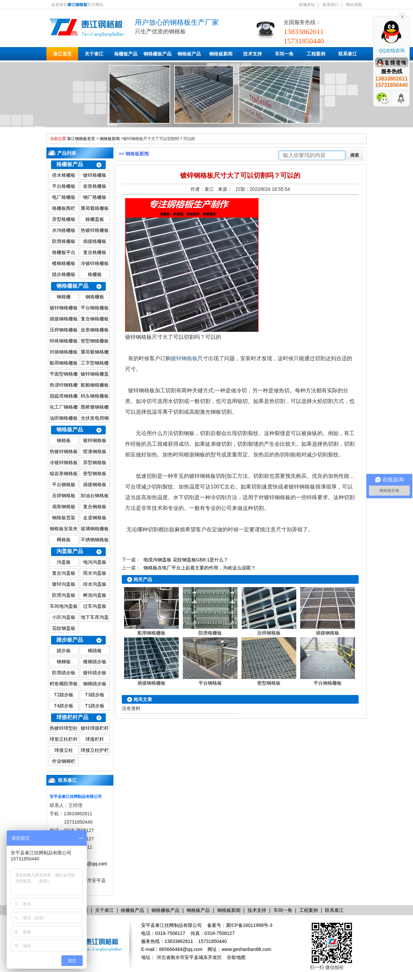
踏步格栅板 (63, 274)
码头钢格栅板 (95, 396)
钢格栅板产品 (157, 53)
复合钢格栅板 (95, 318)
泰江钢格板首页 (81, 138)
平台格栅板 (63, 186)
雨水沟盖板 (94, 573)
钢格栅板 (94, 296)
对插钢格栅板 (64, 352)
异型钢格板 (94, 462)
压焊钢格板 (63, 495)
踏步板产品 (69, 640)
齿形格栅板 (94, 186)
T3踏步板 (94, 694)
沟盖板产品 (69, 551)
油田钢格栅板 (64, 418)
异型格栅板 (63, 219)
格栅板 (95, 274)
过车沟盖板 (94, 606)
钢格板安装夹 (64, 528)
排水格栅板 (63, 175)
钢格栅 (64, 296)
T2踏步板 (63, 694)
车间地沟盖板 (64, 606)
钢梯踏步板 (94, 683)
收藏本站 (307, 4)
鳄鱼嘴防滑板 (64, 683)
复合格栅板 (94, 252)
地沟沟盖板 (94, 562)
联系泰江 (347, 53)
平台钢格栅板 (95, 307)
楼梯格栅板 (63, 263)
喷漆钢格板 (94, 451)
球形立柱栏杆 (64, 739)
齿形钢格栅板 (95, 329)
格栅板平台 (63, 252)
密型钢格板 (94, 473)
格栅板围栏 (63, 208)
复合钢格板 (94, 506)
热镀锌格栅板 (95, 230)
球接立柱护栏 (95, 750)
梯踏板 (95, 650)
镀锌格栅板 (94, 175)
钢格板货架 (63, 517)
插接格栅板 (94, 241)
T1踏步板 (94, 705)
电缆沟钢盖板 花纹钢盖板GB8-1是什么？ (185, 559)
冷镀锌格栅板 (95, 263)
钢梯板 (64, 661)
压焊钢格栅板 (64, 329)
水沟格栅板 (63, 230)
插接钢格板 (94, 484)
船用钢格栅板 (64, 363)
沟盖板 (64, 562)
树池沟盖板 (94, 595)
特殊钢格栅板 (64, 340)
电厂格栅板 (63, 197)
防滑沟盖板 (63, 595)
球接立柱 (63, 750)
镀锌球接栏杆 (95, 728)
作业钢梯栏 (63, 761)
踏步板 (64, 650)
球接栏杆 (94, 739)
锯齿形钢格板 (64, 473)
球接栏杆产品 (72, 717)
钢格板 (64, 440)
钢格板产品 (189, 53)
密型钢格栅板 (95, 340)
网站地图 (354, 4)
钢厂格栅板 (94, 197)
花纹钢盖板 (63, 628)
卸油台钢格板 (95, 495)
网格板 (64, 539)
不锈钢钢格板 (95, 539)
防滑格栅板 (63, 241)
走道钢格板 (94, 517)
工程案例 (316, 53)
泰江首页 (62, 53)
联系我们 (331, 4)
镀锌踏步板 (94, 672)
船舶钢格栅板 (95, 385)
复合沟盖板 (63, 573)
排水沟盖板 (94, 584)
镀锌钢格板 (94, 440)
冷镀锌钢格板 (64, 462)
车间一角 (284, 53)
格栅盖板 (94, 219)
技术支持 (252, 53)
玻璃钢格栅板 (95, 528)
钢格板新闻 (221, 53)
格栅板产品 (125, 53)
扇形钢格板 (63, 506)
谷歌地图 (236, 957)
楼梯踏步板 (94, 661)
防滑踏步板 (63, 672)
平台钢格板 (63, 484)
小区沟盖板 (63, 617)
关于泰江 (94, 53)
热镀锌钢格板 (64, 451)
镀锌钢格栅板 (64, 307)
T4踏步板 (63, 705)
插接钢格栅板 (64, 318)
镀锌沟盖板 (63, 584)
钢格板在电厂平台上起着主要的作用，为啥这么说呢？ (199, 567)
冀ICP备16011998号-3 (249, 925)
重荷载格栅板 (95, 208)
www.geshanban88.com (246, 949)
